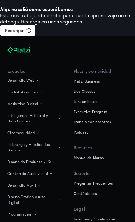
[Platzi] (25, 50)
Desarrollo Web (23, 80)
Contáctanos (85, 193)
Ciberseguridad (23, 132)
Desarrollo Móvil (24, 185)
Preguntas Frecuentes (93, 183)
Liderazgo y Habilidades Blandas (34, 147)
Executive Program (90, 111)
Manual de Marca (89, 157)
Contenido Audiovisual (30, 173)
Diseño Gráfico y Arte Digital (34, 200)
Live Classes (84, 91)
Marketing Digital (25, 103)
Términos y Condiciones (95, 219)
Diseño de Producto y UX (31, 161)
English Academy (25, 92)
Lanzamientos (86, 101)
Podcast (81, 132)
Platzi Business (87, 81)
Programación (22, 214)
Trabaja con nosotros (92, 122)
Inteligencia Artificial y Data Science (34, 118)
